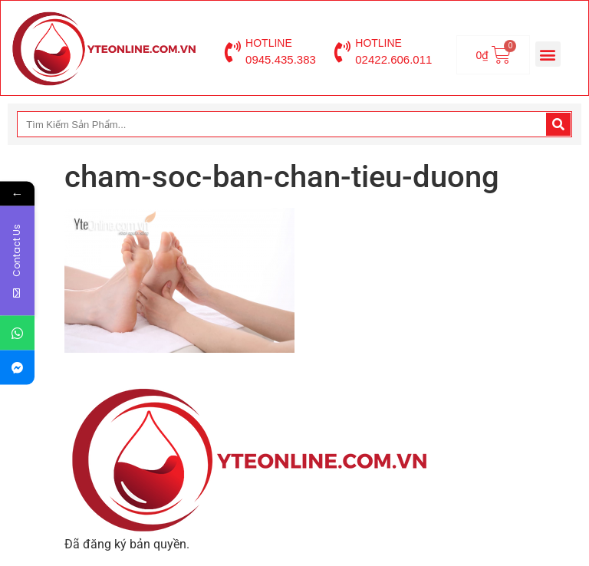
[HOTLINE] (232, 52)
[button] (548, 54)
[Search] (558, 124)
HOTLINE (268, 43)
